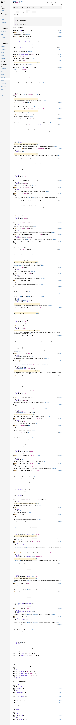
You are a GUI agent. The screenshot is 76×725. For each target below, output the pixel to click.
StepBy (31, 118)
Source (18, 4)
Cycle (23, 493)
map (15, 158)
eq (14, 563)
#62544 (38, 330)
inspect (16, 273)
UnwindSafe (24, 675)
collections (16, 1)
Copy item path (20, 3)
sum (15, 507)
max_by (15, 448)
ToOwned (19, 711)
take (15, 228)
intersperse (17, 139)
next (15, 73)
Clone (20, 30)
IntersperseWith (40, 148)
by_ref (15, 280)
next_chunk (17, 92)
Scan (41, 234)
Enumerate (26, 187)
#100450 (37, 503)
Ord (20, 428)
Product (17, 517)
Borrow (19, 688)
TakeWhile (35, 207)
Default (21, 47)
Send (22, 660)
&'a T (28, 482)
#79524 (37, 144)
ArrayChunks (37, 499)
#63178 (33, 414)
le (14, 599)
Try (24, 296)
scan (15, 234)
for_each (16, 165)
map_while (16, 215)
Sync (16, 663)
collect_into (17, 307)
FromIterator (18, 288)
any (15, 382)
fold (15, 84)
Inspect (29, 273)
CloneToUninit (20, 696)
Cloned (27, 485)
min (15, 432)
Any (18, 684)
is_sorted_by (17, 631)
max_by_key (17, 439)
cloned (15, 485)
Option (25, 73)
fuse (15, 267)
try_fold (16, 335)
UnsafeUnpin (24, 673)
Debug (18, 41)
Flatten (25, 249)
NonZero (40, 108)
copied (15, 478)
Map (28, 158)
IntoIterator (41, 124)
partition (16, 316)
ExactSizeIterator (23, 54)
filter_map (17, 180)
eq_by (15, 571)
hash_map (21, 1)
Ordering (31, 451)
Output (31, 301)
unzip (15, 470)
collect (16, 286)
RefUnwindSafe (24, 655)
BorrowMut (19, 692)
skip (15, 222)
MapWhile (36, 215)
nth (15, 114)
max (15, 425)
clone (15, 32)
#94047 (38, 303)
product (16, 514)
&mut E (33, 307)
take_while (17, 207)
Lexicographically (17, 527)
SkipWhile (35, 200)
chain (15, 124)
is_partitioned (18, 325)
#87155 (37, 262)
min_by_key (17, 455)
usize (23, 56)
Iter (25, 30)
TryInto (21, 719)
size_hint (16, 77)
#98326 (36, 98)
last (15, 102)
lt (14, 591)
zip (15, 131)
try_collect (17, 293)
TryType (42, 296)
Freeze (22, 653)
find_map (16, 397)
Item (16, 69)
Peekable (26, 193)
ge (14, 616)
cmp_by (15, 529)
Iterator (23, 67)
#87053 (38, 370)
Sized (18, 87)
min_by (15, 463)
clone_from (17, 36)
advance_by (17, 108)
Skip (28, 222)
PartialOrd (21, 544)
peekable (16, 193)
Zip (28, 131)
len (15, 56)
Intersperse (40, 139)
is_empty (16, 60)
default (16, 49)
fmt (15, 43)
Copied (27, 478)
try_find (16, 404)
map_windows (17, 256)
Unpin (22, 671)
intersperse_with (18, 148)
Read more (28, 34)
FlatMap (31, 241)
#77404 (36, 110)
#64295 (35, 536)
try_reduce (17, 360)
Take (28, 228)
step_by (16, 118)
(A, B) (28, 474)
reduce (15, 353)
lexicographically (36, 597)
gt (14, 608)
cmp (15, 521)
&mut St (19, 237)
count (15, 80)
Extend (17, 309)
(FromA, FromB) (36, 470)
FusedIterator (22, 648)
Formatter (26, 43)
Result (35, 43)
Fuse (23, 267)
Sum (16, 510)
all (15, 375)
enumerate (16, 187)
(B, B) (31, 316)
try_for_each (17, 343)
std (4, 1)
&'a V (24, 69)
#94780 (37, 313)
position (16, 418)
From (18, 700)
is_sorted (16, 624)
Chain (30, 124)
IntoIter (30, 94)
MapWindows (42, 256)
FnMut (17, 88)
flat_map (16, 241)
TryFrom (21, 715)
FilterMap (33, 180)
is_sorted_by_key (18, 638)
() (36, 108)
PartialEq (21, 586)
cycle (15, 493)
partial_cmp (17, 541)
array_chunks (17, 499)
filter (15, 173)
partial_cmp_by (18, 552)
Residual (29, 296)
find (15, 390)
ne (14, 583)
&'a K (21, 69)
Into (20, 702)
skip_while (17, 200)
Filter (32, 173)
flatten (16, 249)
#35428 (38, 62)
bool (25, 60)
